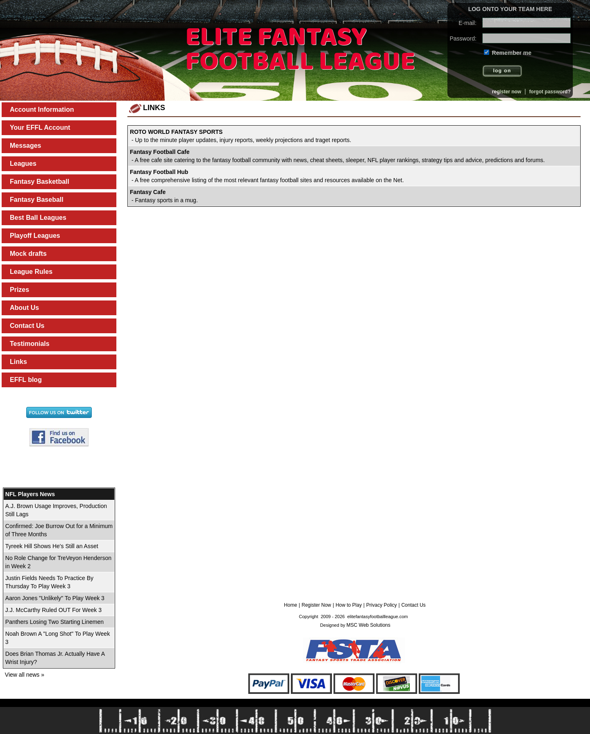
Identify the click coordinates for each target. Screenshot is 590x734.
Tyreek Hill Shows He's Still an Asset (51, 546)
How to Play (349, 605)
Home (290, 605)
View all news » (24, 674)
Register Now (316, 605)
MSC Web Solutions (368, 625)
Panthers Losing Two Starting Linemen (54, 622)
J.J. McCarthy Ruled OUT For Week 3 (53, 610)
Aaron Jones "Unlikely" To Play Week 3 (54, 598)
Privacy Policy (381, 605)
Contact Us (413, 605)
